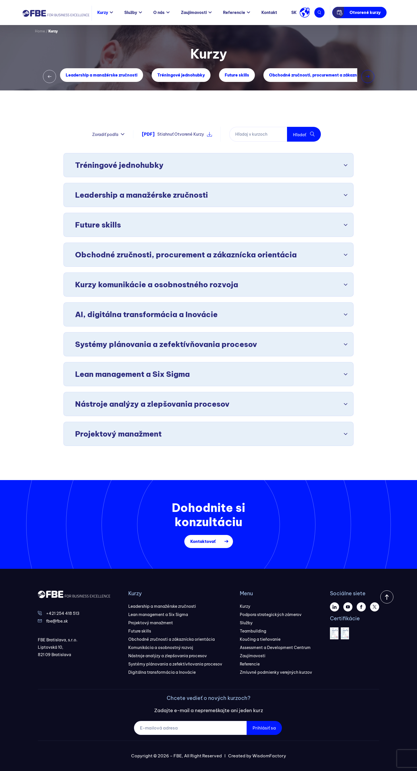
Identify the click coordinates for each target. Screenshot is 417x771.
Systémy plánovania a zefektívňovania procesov (175, 664)
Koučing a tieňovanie (260, 639)
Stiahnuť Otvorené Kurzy (177, 134)
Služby (130, 12)
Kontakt (269, 12)
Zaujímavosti (194, 12)
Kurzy (102, 12)
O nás (159, 12)
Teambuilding (253, 631)
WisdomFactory (269, 755)
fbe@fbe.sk (57, 621)
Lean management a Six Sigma (158, 614)
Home (40, 31)
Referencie (234, 12)
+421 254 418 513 (62, 613)
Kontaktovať (203, 541)
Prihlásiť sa (264, 728)
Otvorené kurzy (365, 12)
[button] (49, 76)
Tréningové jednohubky (181, 75)
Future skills (237, 75)
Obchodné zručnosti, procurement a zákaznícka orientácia (328, 75)
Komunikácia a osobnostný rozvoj (160, 647)
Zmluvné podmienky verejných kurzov (276, 672)
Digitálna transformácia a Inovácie (162, 672)
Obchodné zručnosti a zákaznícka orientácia (171, 639)
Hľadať (304, 134)
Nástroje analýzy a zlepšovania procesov (167, 655)
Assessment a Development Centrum (275, 647)
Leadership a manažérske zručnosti (101, 75)
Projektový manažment (150, 622)
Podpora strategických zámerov (271, 614)
